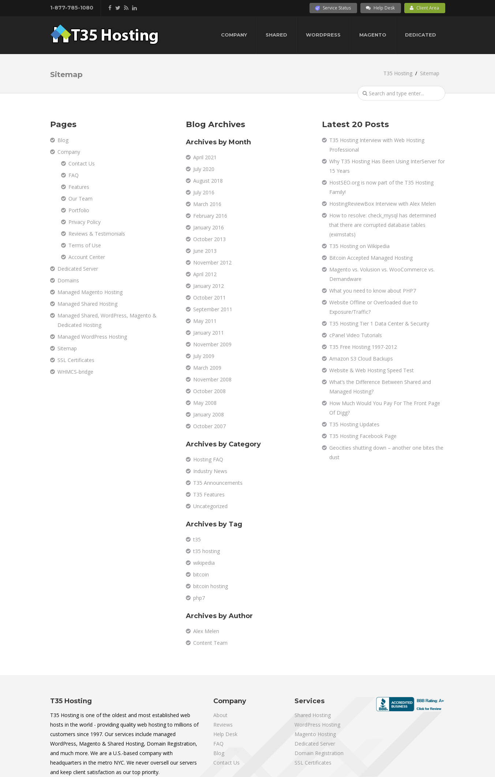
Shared (276, 35)
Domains (68, 280)
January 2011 (208, 332)
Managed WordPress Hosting (92, 336)
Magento (372, 35)
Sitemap (67, 348)
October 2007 (209, 426)
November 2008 (212, 379)
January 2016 (208, 227)
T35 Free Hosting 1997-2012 (363, 346)
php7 (199, 597)
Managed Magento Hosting (90, 292)
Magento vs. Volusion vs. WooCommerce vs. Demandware (382, 274)
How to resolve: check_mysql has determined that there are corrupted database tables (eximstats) (382, 225)
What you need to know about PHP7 (372, 290)
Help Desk (380, 8)
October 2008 (209, 391)
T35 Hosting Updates (354, 424)
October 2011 (209, 297)
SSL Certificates (75, 360)
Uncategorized (210, 506)
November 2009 (212, 344)
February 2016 (210, 215)
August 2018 (208, 180)
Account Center (86, 257)
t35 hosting (206, 551)
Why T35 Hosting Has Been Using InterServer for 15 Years (387, 166)
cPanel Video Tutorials (355, 335)
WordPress (323, 35)
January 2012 (208, 285)
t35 (197, 539)
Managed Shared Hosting (87, 303)
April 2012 (205, 274)
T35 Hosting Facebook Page (363, 436)
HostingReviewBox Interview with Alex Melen (382, 203)
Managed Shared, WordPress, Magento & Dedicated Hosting (107, 320)
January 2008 (208, 414)
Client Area (424, 8)
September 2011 (212, 309)
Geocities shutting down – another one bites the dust (386, 452)
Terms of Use (84, 245)
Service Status (333, 7)
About (220, 715)
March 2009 (207, 367)
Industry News (210, 471)
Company (234, 35)
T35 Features (209, 494)
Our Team (80, 198)
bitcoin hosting (210, 586)
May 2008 (205, 402)
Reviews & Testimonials (96, 233)
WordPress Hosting (317, 724)
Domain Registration (319, 753)
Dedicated (420, 35)
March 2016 (207, 204)
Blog (62, 140)
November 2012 (212, 262)
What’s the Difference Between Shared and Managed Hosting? (380, 386)
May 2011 (205, 320)
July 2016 (203, 192)
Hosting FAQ (208, 459)
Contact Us (81, 163)
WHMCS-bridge (75, 371)
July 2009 (203, 356)
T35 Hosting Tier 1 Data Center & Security (379, 323)
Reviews (223, 724)
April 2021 (205, 157)
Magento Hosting (315, 734)
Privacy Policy (84, 221)
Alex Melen (206, 631)
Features (78, 186)
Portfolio (78, 210)
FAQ (73, 175)
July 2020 (203, 168)
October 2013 (209, 239)
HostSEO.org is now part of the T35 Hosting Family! (381, 187)
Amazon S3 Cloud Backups (361, 358)
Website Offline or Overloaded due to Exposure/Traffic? (373, 307)
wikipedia (204, 562)
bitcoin (201, 574)
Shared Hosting (313, 715)
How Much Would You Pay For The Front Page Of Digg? (384, 408)
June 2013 (205, 250)
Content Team (210, 642)
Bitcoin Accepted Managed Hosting (371, 257)
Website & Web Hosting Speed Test (371, 370)
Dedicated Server (77, 268)
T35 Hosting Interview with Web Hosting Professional (376, 145)
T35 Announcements (218, 482)
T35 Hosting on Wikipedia (359, 246)
